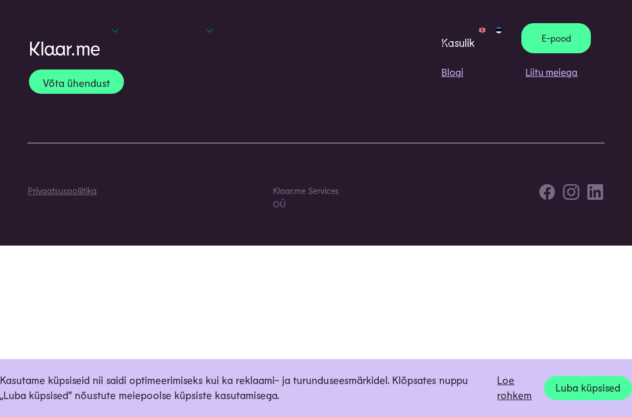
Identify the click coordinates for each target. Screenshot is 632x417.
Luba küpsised (588, 387)
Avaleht (55, 30)
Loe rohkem (514, 387)
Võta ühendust (178, 30)
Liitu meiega (437, 36)
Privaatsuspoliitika (62, 190)
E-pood (556, 37)
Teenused (93, 30)
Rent (137, 30)
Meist (382, 30)
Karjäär (411, 30)
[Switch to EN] (482, 30)
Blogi (232, 30)
